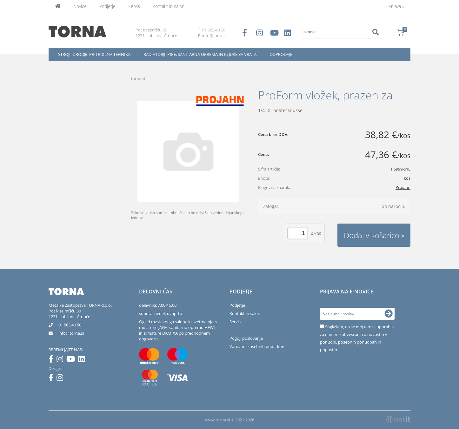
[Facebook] (53, 360)
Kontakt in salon (168, 6)
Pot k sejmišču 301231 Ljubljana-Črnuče (69, 313)
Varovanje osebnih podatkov (257, 346)
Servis (134, 6)
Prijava (396, 6)
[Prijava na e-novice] (388, 314)
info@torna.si (214, 35)
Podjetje (107, 6)
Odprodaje (280, 54)
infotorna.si (71, 333)
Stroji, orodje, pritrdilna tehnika (94, 54)
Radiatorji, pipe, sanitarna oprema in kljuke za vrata (199, 54)
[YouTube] (72, 360)
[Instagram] (61, 360)
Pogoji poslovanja (246, 338)
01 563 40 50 (213, 30)
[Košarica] (401, 32)
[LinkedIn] (83, 360)
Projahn (403, 187)
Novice (80, 6)
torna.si (138, 79)
